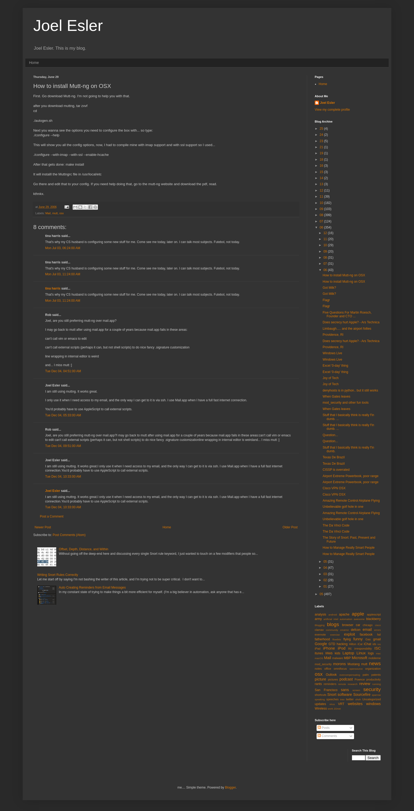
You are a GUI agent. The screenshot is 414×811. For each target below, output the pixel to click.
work (330, 708)
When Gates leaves (336, 396)
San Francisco (326, 690)
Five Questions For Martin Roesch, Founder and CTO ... (347, 314)
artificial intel (330, 619)
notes (318, 668)
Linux (360, 653)
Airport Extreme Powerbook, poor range (350, 476)
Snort (331, 694)
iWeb (328, 653)
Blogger (230, 787)
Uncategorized (371, 699)
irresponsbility (363, 648)
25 (322, 128)
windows (373, 704)
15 (322, 172)
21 (322, 147)
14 (322, 178)
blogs (333, 624)
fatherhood (322, 639)
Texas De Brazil (334, 457)
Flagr (326, 300)
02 (325, 580)
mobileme (374, 658)
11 (322, 196)
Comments (327, 736)
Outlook (331, 675)
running (376, 684)
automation (346, 619)
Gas (368, 639)
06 (322, 227)
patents (376, 674)
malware (337, 658)
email (367, 629)
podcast (346, 679)
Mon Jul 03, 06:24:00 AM (62, 248)
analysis (320, 614)
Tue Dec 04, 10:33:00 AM (63, 476)
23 (322, 141)
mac (378, 653)
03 (325, 574)
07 (322, 221)
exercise (335, 634)
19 (322, 153)
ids (374, 644)
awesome (359, 619)
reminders (330, 684)
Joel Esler (68, 25)
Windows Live (332, 353)
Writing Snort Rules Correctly (57, 575)
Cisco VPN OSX (334, 488)
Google (321, 644)
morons (339, 664)
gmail (377, 639)
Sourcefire (362, 694)
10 (322, 203)
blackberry (373, 619)
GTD (331, 644)
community (332, 629)
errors (377, 629)
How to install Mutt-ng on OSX (344, 275)
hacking (342, 644)
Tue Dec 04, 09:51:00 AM (63, 446)
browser (347, 625)
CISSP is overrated (336, 470)
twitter (350, 699)
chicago (368, 625)
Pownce (360, 679)
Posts (324, 728)
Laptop (348, 653)
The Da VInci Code (336, 525)
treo (342, 699)
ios (379, 644)
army (318, 619)
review (364, 684)
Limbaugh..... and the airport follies (347, 328)
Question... (330, 435)
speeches (332, 699)
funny (358, 639)
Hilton (352, 644)
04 (325, 568)
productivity (373, 679)
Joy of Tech (330, 378)
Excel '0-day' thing (335, 365)
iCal (360, 644)
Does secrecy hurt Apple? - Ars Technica (351, 322)
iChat (367, 644)
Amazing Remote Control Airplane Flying (351, 500)
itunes (319, 653)
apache (344, 614)
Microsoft (359, 658)
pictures (333, 679)
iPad (318, 648)
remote (342, 684)
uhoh (358, 699)
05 (325, 561)
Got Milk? (329, 288)
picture (320, 679)
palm (366, 674)
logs (371, 653)
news (375, 663)
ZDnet (337, 708)
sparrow (376, 694)
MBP (347, 658)
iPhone (329, 648)
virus (332, 704)
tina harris (52, 288)
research (352, 684)
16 (322, 165)
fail (379, 634)
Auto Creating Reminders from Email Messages (92, 587)
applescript (374, 614)
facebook (366, 634)
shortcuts (320, 694)
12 (322, 190)
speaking (320, 699)
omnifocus (340, 668)
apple (358, 614)
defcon (355, 630)
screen (356, 690)
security (372, 689)
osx (61, 213)
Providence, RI (333, 335)
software (345, 694)
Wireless (321, 708)
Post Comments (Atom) (69, 535)
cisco (378, 625)
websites (355, 704)
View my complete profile (332, 109)
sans (345, 690)
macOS (319, 658)
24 (322, 135)
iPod (341, 648)
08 (322, 215)
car (358, 625)
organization (373, 668)
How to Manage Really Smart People (349, 547)
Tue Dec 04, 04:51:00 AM (63, 371)
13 (322, 184)
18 (322, 159)
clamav (319, 629)
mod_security (323, 664)
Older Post (290, 527)
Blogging (319, 625)
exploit (349, 634)
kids (337, 653)
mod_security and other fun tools (346, 402)
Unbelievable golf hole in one (343, 507)
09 (322, 209)
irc (350, 648)
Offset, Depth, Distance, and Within (83, 549)
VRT (341, 704)
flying (347, 639)
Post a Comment (51, 516)
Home (34, 62)
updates (320, 704)
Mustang (353, 664)
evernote (320, 634)
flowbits (336, 639)
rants (318, 684)
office (327, 668)
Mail (48, 213)
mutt (55, 213)
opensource (356, 668)
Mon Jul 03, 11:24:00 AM (62, 274)
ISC (377, 648)
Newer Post (43, 527)
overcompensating (350, 674)
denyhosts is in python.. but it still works (350, 390)
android (332, 614)
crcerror (344, 629)
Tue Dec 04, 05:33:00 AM (63, 415)
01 (325, 586)
